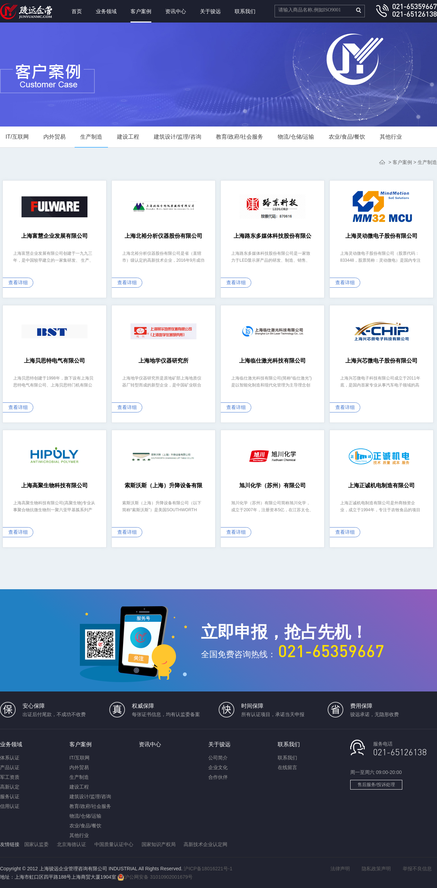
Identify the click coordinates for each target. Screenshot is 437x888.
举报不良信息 (417, 868)
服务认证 (9, 796)
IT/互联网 (17, 137)
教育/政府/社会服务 (239, 137)
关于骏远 (210, 11)
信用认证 (9, 806)
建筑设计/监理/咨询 (177, 137)
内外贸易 (54, 137)
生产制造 (91, 137)
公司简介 (218, 757)
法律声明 (340, 868)
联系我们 (245, 11)
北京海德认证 (71, 844)
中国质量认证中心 (113, 844)
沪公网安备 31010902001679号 (155, 877)
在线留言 (287, 767)
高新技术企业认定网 (205, 844)
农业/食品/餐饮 (347, 137)
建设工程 (128, 137)
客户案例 (141, 11)
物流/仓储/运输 (296, 137)
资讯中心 (175, 11)
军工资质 (9, 777)
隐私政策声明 (376, 868)
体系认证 (9, 757)
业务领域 (106, 11)
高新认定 (9, 787)
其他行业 (391, 137)
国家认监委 (36, 844)
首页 (77, 11)
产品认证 (9, 767)
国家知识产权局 (159, 844)
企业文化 (218, 767)
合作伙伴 (218, 777)
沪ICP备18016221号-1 (208, 868)
